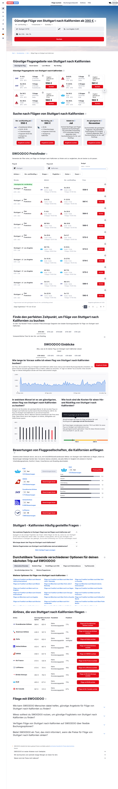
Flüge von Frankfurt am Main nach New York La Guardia (92, 560)
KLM (27, 448)
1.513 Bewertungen (32, 453)
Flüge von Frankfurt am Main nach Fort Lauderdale (59, 582)
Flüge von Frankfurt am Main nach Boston (30, 581)
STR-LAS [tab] (80, 311)
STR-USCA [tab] (44, 335)
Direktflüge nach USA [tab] (55, 545)
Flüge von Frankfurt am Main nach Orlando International (30, 573)
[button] (3, 3)
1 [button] (88, 286)
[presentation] (98, 21)
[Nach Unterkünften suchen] (3, 12)
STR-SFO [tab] (44, 311)
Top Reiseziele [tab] (92, 545)
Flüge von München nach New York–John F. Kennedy (61, 564)
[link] (27, 143)
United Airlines (30, 479)
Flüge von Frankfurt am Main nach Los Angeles (28, 568)
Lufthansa (29, 489)
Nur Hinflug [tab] (60, 65)
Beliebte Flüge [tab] (40, 545)
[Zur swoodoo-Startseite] (13, 3)
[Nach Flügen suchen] (3, 8)
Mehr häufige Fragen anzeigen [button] (48, 529)
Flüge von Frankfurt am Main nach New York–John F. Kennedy (61, 560)
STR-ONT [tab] (71, 311)
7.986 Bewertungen (32, 495)
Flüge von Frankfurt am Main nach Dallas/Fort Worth (93, 577)
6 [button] (103, 286)
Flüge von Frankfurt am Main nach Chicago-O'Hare (61, 573)
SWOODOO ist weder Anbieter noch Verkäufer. (63, 731)
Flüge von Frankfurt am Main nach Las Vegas (61, 568)
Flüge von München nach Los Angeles (28, 576)
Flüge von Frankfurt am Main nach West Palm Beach (93, 582)
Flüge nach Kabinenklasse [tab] (75, 545)
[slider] (110, 169)
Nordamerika (23, 53)
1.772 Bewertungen (32, 474)
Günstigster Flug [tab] (23, 65)
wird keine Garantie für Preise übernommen (65, 725)
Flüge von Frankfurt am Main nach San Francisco (90, 573)
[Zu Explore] (3, 24)
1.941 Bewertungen (32, 464)
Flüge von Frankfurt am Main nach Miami (29, 563)
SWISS (28, 458)
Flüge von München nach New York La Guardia (62, 576)
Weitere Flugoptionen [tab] (46, 549)
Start (16, 53)
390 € (92, 21)
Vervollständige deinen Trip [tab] (27, 549)
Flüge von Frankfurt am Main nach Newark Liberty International (30, 560)
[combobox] (24, 25)
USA (30, 53)
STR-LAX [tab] (53, 311)
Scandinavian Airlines (33, 469)
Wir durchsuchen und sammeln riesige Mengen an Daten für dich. (63, 734)
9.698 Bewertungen (32, 485)
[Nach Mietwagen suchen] (3, 16)
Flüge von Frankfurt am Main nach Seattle (91, 568)
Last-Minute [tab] (49, 65)
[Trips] (3, 29)
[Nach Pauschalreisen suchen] (3, 20)
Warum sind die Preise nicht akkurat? (63, 738)
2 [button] (92, 286)
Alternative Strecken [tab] (24, 545)
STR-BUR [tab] (62, 311)
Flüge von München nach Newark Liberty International (91, 564)
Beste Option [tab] (36, 65)
